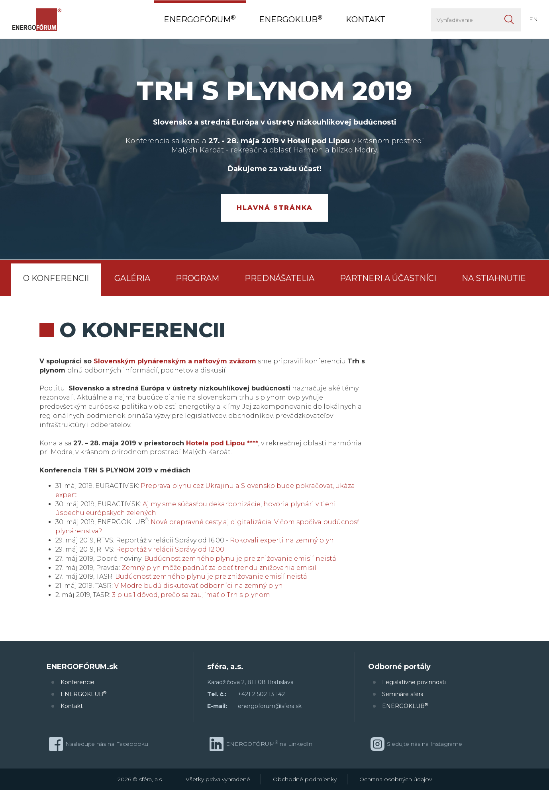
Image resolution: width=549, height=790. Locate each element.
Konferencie (77, 682)
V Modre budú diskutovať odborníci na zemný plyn (198, 585)
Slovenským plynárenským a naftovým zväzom (175, 361)
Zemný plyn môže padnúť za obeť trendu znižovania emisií (219, 568)
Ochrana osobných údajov (395, 779)
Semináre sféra (403, 694)
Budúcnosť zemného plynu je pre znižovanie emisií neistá (240, 558)
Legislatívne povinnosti (414, 682)
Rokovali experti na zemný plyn (282, 540)
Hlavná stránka (275, 207)
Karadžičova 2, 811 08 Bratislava (250, 682)
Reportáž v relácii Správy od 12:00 (170, 549)
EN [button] (533, 19)
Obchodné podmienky (305, 779)
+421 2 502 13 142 (261, 694)
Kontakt (72, 706)
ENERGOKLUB (83, 694)
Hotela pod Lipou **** (222, 443)
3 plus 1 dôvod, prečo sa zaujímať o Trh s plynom (191, 595)
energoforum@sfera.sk (270, 706)
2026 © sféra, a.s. (140, 779)
